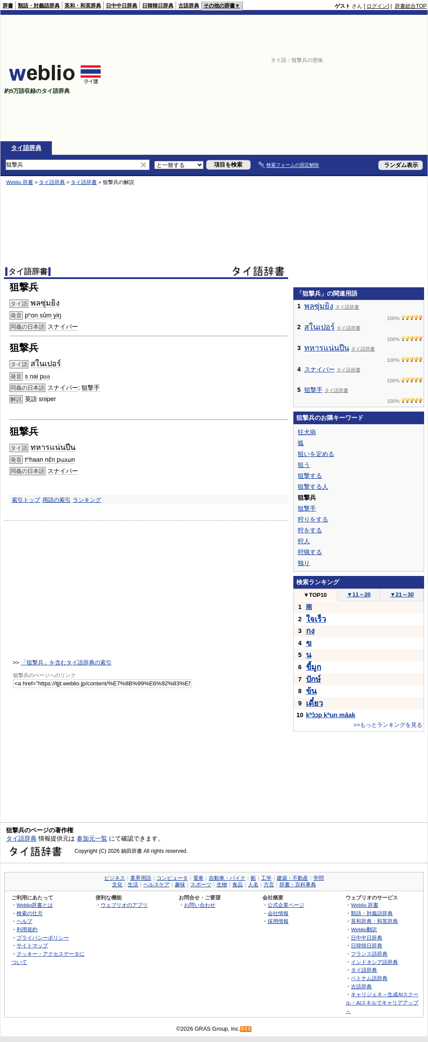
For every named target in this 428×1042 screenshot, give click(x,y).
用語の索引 (56, 500)
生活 (133, 884)
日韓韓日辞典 (157, 5)
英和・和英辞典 (83, 5)
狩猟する (310, 551)
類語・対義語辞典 (39, 5)
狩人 (304, 541)
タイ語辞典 (26, 147)
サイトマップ (32, 945)
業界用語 (140, 878)
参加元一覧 (92, 838)
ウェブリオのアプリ (124, 905)
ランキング (87, 500)
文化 (117, 884)
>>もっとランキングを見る (387, 725)
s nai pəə (37, 376)
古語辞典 (188, 5)
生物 (222, 884)
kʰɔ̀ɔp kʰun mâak (330, 715)
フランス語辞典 (369, 954)
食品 (237, 884)
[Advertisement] (314, 78)
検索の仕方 (30, 913)
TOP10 (315, 595)
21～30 (402, 594)
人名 (253, 884)
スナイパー (63, 326)
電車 (198, 878)
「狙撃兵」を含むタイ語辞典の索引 (66, 662)
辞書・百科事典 (297, 884)
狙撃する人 (313, 486)
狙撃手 (91, 387)
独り (304, 562)
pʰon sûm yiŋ (43, 315)
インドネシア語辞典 (374, 962)
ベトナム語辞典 (369, 978)
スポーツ (200, 884)
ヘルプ (24, 921)
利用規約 (27, 929)
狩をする (310, 530)
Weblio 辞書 (19, 182)
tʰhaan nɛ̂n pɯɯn (50, 459)
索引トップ (26, 500)
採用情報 (278, 921)
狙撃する (310, 475)
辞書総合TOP (411, 6)
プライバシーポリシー (43, 937)
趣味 (180, 884)
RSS (246, 1029)
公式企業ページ (286, 905)
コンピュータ (172, 878)
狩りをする (313, 519)
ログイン (377, 6)
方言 (269, 884)
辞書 (8, 5)
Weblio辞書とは (35, 905)
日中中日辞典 (121, 5)
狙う (304, 464)
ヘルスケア (156, 884)
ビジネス (114, 878)
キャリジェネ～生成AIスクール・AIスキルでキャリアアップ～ (382, 1002)
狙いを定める (316, 453)
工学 (266, 878)
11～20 (359, 594)
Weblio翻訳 (364, 929)
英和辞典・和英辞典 (374, 921)
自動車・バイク (227, 878)
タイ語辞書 (84, 182)
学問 (318, 878)
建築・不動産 (292, 878)
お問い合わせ (199, 905)
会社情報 (278, 913)
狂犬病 (307, 432)
